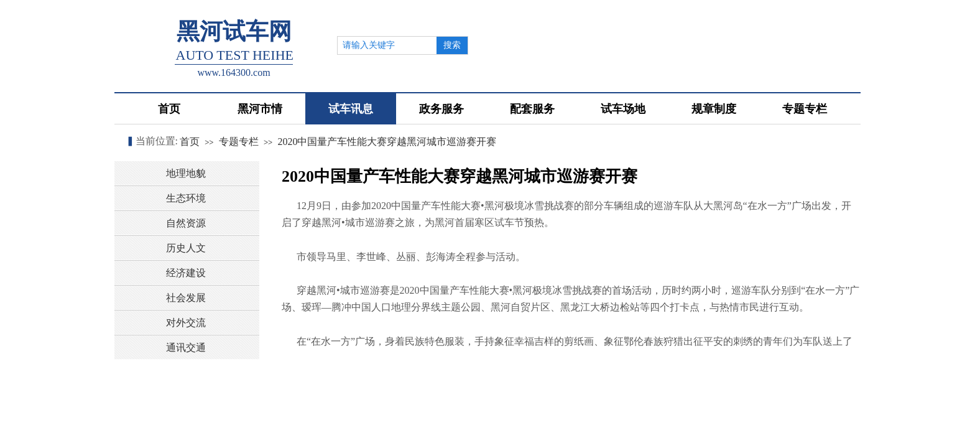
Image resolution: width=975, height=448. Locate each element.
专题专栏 (239, 141)
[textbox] (387, 45)
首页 (190, 141)
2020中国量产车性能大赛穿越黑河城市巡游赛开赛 (386, 141)
